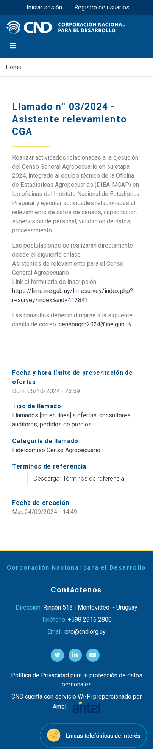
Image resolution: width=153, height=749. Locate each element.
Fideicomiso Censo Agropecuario (56, 450)
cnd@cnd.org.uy (85, 631)
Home (13, 67)
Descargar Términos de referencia (79, 478)
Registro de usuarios (102, 7)
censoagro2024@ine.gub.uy (95, 324)
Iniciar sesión (44, 7)
